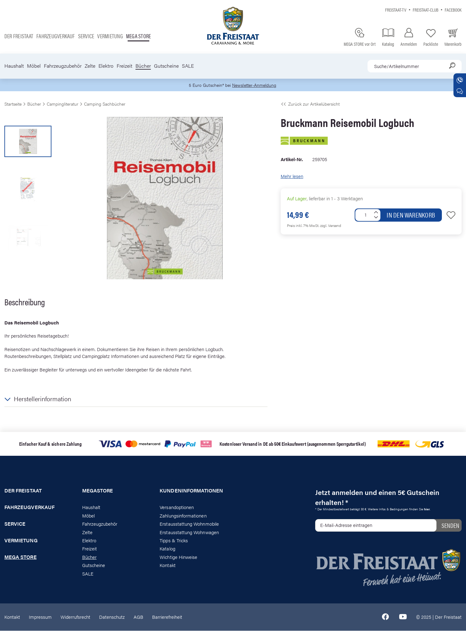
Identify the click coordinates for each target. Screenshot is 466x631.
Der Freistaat (18, 36)
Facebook (453, 9)
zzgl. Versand (330, 226)
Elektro (106, 65)
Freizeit (124, 65)
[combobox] (415, 66)
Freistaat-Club (425, 9)
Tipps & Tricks (174, 540)
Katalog (167, 549)
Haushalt (14, 65)
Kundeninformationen (191, 491)
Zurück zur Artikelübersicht (310, 104)
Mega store (138, 36)
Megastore (97, 491)
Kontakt (167, 565)
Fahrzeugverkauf (55, 36)
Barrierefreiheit (167, 617)
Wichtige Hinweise (178, 557)
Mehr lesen (292, 176)
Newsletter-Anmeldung (255, 85)
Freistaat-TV (395, 9)
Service (86, 36)
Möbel (34, 65)
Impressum (40, 617)
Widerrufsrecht (75, 617)
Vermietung (110, 36)
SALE (188, 65)
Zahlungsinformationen (183, 516)
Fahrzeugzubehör (63, 65)
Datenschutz (112, 617)
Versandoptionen (177, 507)
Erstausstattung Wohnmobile (189, 524)
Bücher (143, 65)
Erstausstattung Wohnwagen (189, 532)
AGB (138, 617)
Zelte (90, 65)
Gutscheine (166, 65)
